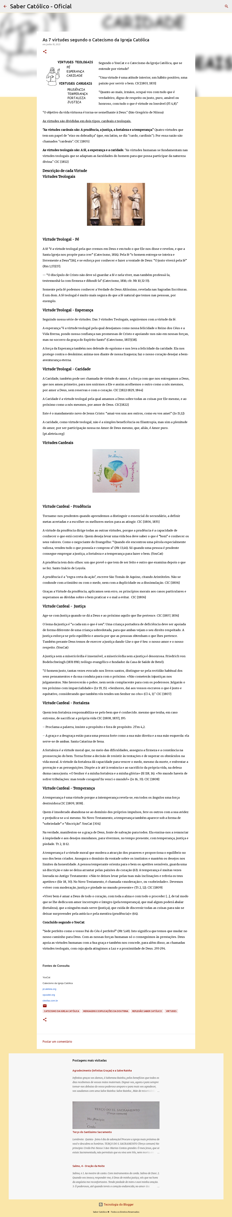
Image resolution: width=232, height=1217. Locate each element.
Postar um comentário (57, 1041)
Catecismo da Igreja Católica (61, 1011)
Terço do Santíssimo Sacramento (92, 1132)
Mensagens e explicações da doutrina (105, 1011)
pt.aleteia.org (49, 989)
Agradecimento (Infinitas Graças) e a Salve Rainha (102, 1070)
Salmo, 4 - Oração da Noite (88, 1166)
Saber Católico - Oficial (41, 6)
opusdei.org (49, 994)
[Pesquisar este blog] (210, 6)
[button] (45, 51)
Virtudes (171, 1011)
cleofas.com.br (50, 1000)
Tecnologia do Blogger (116, 1204)
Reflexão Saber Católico (147, 1011)
